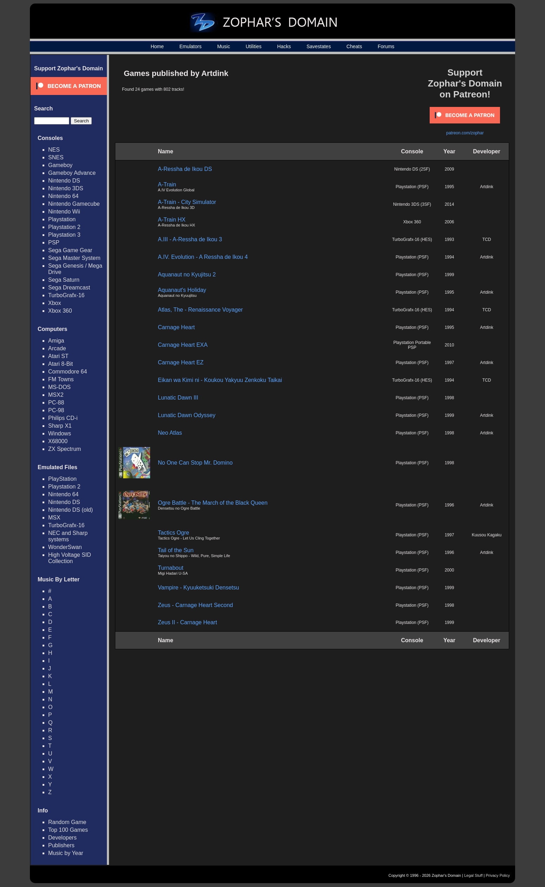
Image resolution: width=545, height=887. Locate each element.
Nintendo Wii (64, 212)
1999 (449, 274)
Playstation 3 (64, 235)
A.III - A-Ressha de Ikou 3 (190, 239)
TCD (486, 239)
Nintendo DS (64, 181)
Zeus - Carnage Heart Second (195, 605)
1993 (449, 239)
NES (54, 150)
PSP (53, 242)
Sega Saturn (63, 280)
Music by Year (65, 853)
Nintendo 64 (63, 196)
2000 (449, 570)
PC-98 (56, 410)
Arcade (57, 348)
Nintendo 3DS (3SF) (412, 204)
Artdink (486, 186)
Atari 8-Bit (60, 364)
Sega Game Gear (70, 250)
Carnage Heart (176, 327)
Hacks (284, 46)
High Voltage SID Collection (69, 558)
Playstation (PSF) (412, 186)
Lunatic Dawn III (178, 398)
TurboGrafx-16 (66, 295)
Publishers (61, 845)
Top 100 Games (68, 830)
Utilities (254, 46)
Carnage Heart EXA (182, 345)
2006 (449, 221)
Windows (59, 433)
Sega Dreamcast (69, 288)
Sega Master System (74, 258)
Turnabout (170, 568)
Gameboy (60, 165)
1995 (449, 186)
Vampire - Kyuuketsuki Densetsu (198, 588)
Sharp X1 (60, 426)
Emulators (190, 46)
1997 (449, 362)
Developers (62, 838)
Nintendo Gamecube (74, 204)
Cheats (354, 46)
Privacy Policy (498, 875)
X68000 (58, 441)
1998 (449, 397)
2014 (449, 204)
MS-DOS (59, 387)
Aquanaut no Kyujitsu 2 (187, 274)
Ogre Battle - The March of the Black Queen (213, 503)
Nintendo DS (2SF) (412, 169)
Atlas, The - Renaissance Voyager (200, 310)
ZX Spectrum (64, 449)
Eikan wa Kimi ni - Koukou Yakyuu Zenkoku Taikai (220, 380)
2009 (449, 169)
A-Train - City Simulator (187, 202)
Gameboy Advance (72, 173)
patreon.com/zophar (465, 132)
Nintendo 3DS (65, 188)
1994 (449, 257)
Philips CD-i (63, 418)
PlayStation (62, 479)
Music (223, 46)
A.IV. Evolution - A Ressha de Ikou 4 (203, 257)
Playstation (62, 219)
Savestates (319, 46)
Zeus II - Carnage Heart (187, 622)
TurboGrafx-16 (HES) (412, 239)
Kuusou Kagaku (487, 534)
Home (157, 46)
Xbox (54, 303)
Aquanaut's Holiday (182, 290)
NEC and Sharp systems (68, 536)
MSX (54, 518)
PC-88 (56, 403)
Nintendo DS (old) (70, 510)
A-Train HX (172, 220)
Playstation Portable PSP (412, 345)
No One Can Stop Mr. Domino (195, 463)
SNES (56, 157)
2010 (449, 345)
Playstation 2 (64, 227)
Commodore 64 (67, 372)
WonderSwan (65, 547)
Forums (386, 46)
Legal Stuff (473, 875)
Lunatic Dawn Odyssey (187, 415)
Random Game (67, 822)
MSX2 (56, 395)
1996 (449, 505)
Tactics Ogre (173, 533)
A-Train (167, 184)
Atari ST (58, 356)
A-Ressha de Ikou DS (185, 169)
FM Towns (61, 379)
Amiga (56, 341)
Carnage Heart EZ (181, 362)
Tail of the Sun (175, 550)
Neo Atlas (170, 433)
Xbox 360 (60, 311)
